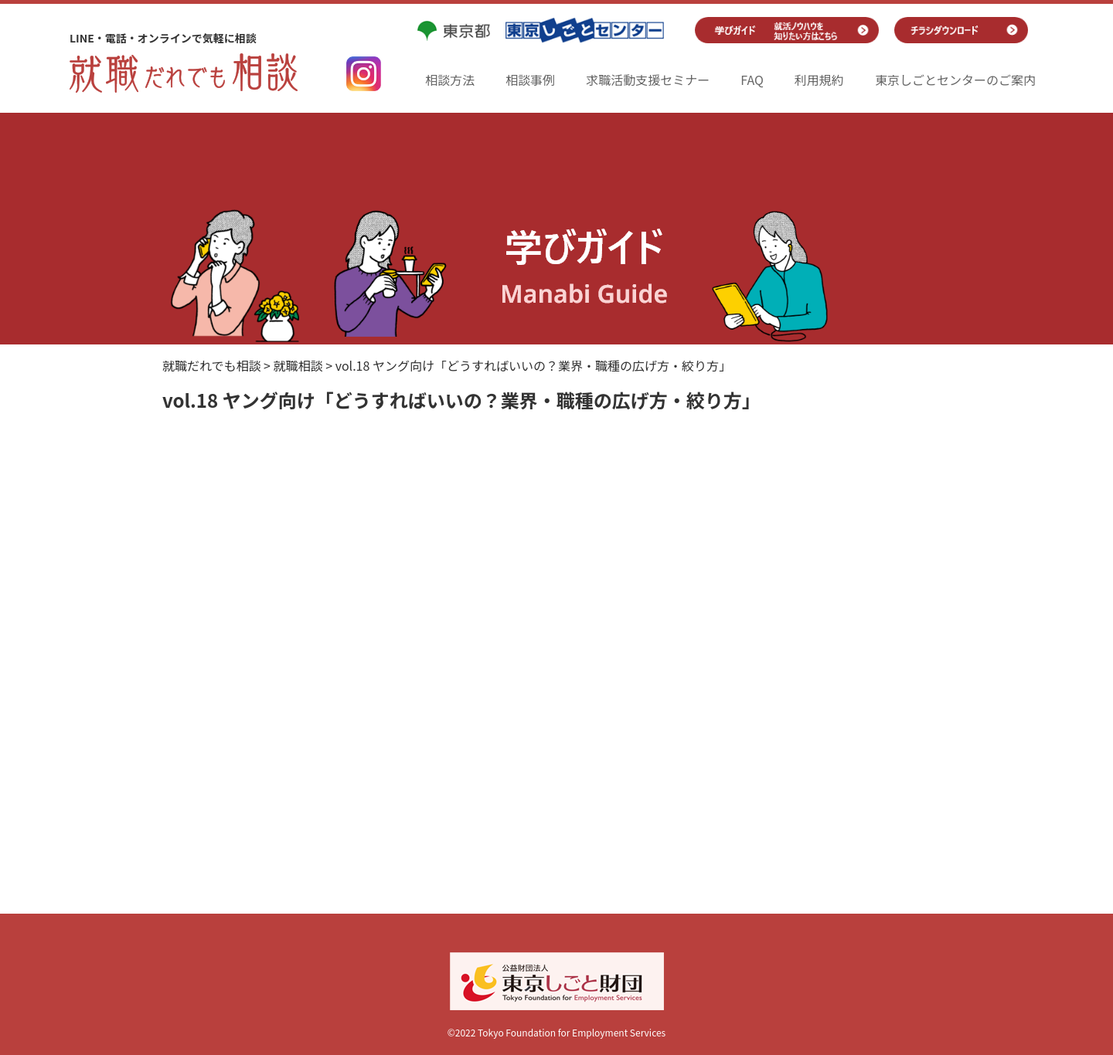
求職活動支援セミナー (648, 79)
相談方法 (450, 79)
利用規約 (819, 79)
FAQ (752, 79)
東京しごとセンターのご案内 (955, 79)
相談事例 (530, 79)
